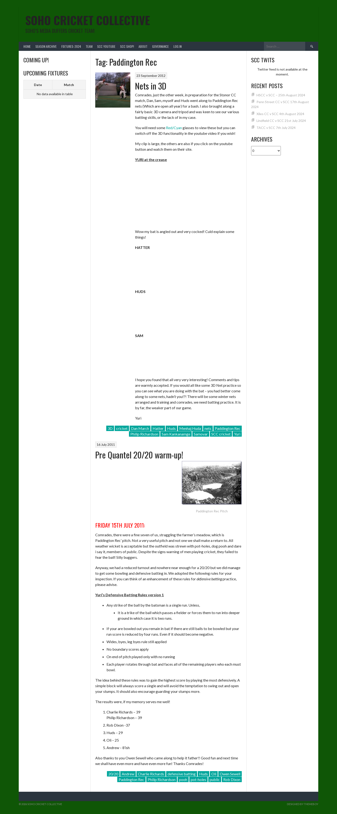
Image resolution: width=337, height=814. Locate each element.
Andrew (128, 774)
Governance (160, 46)
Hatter (158, 428)
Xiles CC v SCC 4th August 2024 (280, 114)
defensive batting (182, 774)
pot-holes (198, 779)
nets (208, 428)
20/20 (113, 774)
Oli (213, 774)
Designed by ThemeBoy (302, 804)
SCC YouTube (106, 46)
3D (110, 428)
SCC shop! (127, 46)
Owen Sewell (230, 774)
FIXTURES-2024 (71, 46)
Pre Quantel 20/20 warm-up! (139, 454)
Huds (171, 428)
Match (69, 85)
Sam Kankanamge (176, 434)
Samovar (201, 434)
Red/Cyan (174, 127)
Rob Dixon (231, 779)
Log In (177, 46)
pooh (183, 779)
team (89, 46)
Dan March (140, 428)
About (143, 46)
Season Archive (46, 46)
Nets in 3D (150, 85)
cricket (122, 428)
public (215, 779)
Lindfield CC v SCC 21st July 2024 (281, 121)
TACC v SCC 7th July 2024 (276, 128)
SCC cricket (221, 434)
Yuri (237, 434)
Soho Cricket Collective (87, 20)
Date (38, 85)
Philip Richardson (144, 434)
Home (27, 46)
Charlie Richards (151, 774)
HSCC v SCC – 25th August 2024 (280, 95)
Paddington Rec (227, 428)
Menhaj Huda (190, 428)
